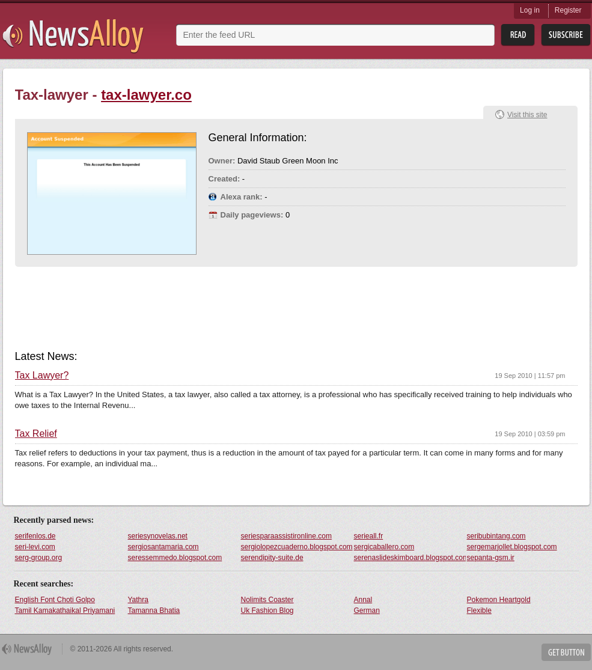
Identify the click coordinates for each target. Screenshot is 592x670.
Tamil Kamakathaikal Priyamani (65, 610)
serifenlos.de (35, 536)
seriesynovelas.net (158, 536)
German (367, 610)
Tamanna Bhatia (154, 610)
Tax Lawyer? (42, 375)
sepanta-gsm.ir (490, 557)
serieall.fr (368, 536)
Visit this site (527, 115)
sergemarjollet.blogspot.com (512, 547)
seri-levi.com (35, 547)
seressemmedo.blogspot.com (175, 557)
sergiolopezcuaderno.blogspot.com (297, 547)
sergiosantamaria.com (163, 547)
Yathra (138, 599)
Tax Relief (36, 434)
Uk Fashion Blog (267, 610)
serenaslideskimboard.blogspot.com (410, 557)
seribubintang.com (496, 536)
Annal (363, 599)
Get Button (566, 652)
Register (568, 10)
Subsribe (566, 35)
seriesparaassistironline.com (286, 536)
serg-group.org (39, 557)
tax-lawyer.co (146, 95)
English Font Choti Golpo (55, 599)
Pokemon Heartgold (499, 599)
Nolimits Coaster (267, 599)
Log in (530, 10)
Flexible (479, 610)
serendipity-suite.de (272, 557)
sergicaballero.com (384, 547)
